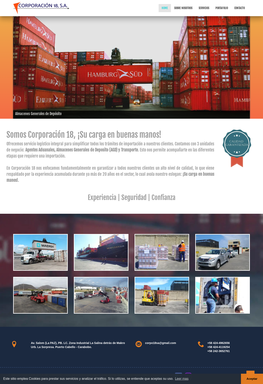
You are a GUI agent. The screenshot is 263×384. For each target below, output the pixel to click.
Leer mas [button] (182, 378)
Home (165, 8)
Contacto (239, 8)
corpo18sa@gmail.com (160, 343)
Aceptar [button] (252, 378)
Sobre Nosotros (183, 8)
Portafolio (221, 8)
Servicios (204, 8)
